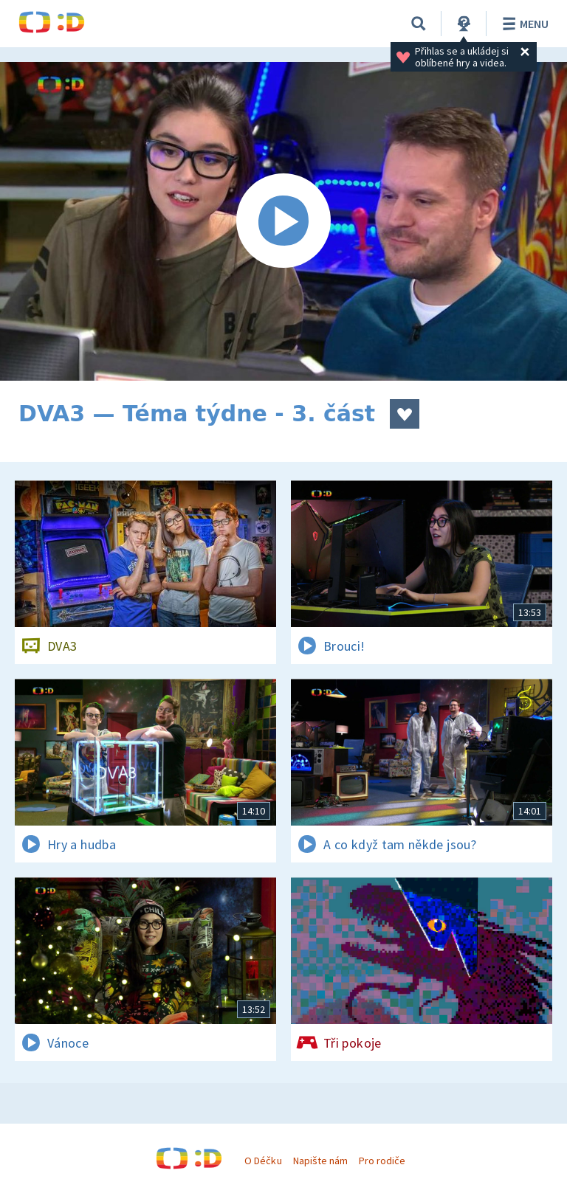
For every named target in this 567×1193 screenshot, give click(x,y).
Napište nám (320, 1160)
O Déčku (262, 1160)
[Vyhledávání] (418, 23)
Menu (523, 24)
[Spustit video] (283, 221)
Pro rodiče (382, 1160)
